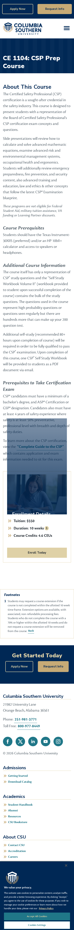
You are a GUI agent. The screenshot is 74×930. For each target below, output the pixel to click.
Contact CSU (16, 845)
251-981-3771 (26, 719)
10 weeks (37, 528)
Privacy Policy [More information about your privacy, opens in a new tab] (46, 908)
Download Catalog (20, 782)
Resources (14, 816)
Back (31, 631)
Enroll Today (37, 553)
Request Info (54, 9)
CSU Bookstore (17, 822)
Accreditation (17, 851)
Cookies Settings (37, 925)
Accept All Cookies (37, 916)
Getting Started (18, 776)
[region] (37, 895)
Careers (13, 857)
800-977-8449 (29, 726)
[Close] (66, 865)
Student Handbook (20, 805)
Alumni (13, 810)
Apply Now (17, 9)
